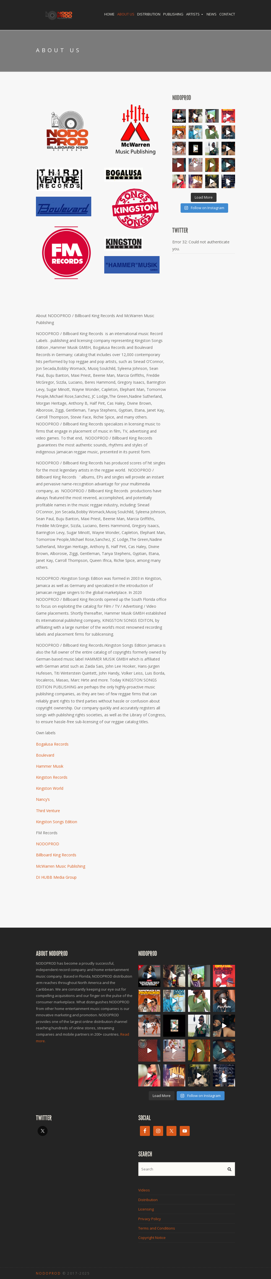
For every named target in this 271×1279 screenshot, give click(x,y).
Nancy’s (43, 799)
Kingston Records (51, 777)
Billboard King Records (56, 854)
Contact (227, 14)
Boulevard (45, 755)
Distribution (148, 14)
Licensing (146, 1209)
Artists (193, 14)
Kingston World (49, 788)
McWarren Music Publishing (60, 866)
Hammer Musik (49, 766)
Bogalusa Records (52, 744)
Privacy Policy (149, 1218)
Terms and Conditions (156, 1228)
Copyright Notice (152, 1237)
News (212, 14)
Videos (144, 1190)
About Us (125, 14)
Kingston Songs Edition (56, 821)
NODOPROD (47, 843)
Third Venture (48, 810)
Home (109, 14)
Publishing (173, 14)
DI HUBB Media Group (56, 877)
